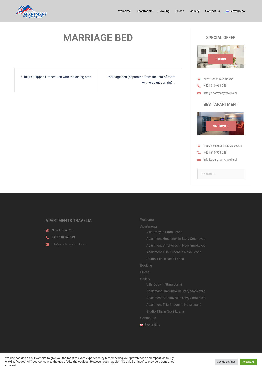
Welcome (124, 11)
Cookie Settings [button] (226, 361)
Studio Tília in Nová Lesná (165, 259)
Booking (164, 11)
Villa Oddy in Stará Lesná (164, 232)
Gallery (194, 11)
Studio (221, 59)
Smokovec (220, 126)
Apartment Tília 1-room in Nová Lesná (173, 252)
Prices (179, 11)
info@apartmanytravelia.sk (221, 93)
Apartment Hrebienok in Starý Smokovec (175, 239)
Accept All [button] (248, 361)
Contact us (212, 11)
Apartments (145, 11)
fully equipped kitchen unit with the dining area (57, 77)
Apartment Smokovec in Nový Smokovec (176, 245)
